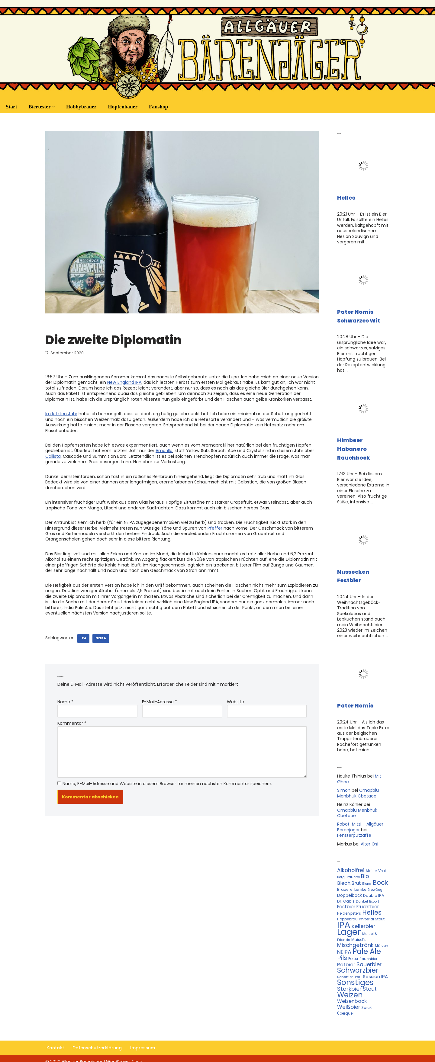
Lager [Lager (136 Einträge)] (349, 927)
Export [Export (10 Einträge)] (374, 896)
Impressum (142, 1042)
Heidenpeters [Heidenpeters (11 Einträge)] (349, 908)
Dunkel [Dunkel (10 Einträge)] (362, 896)
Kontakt (55, 1042)
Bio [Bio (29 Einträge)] (365, 872)
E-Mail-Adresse (159, 699)
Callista (53, 455)
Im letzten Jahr (61, 413)
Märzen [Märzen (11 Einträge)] (381, 940)
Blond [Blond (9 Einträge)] (366, 879)
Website (235, 699)
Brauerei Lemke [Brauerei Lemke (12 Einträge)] (351, 884)
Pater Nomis (355, 703)
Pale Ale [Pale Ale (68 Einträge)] (367, 946)
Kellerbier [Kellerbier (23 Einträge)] (363, 921)
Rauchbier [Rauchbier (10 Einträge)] (368, 953)
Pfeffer (215, 526)
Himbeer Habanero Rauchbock (353, 447)
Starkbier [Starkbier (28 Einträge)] (349, 983)
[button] (53, 106)
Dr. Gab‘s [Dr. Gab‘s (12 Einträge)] (346, 896)
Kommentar (71, 720)
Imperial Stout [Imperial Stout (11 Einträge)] (372, 914)
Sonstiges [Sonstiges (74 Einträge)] (355, 976)
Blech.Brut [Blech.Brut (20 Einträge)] (349, 878)
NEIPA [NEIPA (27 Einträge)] (344, 946)
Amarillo (163, 450)
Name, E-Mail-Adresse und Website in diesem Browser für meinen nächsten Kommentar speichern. (167, 780)
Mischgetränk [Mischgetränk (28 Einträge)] (355, 940)
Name (65, 699)
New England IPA (124, 382)
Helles (346, 197)
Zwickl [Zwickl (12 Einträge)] (366, 1001)
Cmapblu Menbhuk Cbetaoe (358, 789)
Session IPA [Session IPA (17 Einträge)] (375, 971)
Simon (343, 787)
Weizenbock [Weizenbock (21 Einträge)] (352, 995)
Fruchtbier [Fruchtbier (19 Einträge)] (367, 902)
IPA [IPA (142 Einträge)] (343, 920)
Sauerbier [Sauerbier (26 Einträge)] (369, 959)
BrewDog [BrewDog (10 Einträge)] (375, 885)
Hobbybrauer (81, 107)
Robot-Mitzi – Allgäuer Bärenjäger (360, 823)
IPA (83, 635)
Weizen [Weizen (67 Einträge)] (350, 989)
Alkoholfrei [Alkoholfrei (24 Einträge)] (350, 866)
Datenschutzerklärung (97, 1042)
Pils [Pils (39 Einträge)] (342, 952)
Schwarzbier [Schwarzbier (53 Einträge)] (358, 965)
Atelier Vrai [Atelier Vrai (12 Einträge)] (376, 866)
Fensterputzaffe (354, 831)
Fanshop (158, 107)
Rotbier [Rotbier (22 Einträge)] (346, 959)
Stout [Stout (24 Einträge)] (370, 983)
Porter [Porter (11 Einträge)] (353, 953)
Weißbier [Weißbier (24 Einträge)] (348, 1001)
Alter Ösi (369, 840)
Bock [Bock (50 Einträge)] (380, 878)
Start (11, 107)
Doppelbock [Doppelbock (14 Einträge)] (349, 891)
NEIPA (100, 635)
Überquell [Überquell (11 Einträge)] (345, 1007)
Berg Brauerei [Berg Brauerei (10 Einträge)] (348, 872)
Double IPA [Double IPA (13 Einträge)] (373, 891)
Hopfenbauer (122, 107)
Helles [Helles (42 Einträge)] (372, 907)
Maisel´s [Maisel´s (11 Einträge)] (358, 934)
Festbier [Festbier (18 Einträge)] (346, 902)
